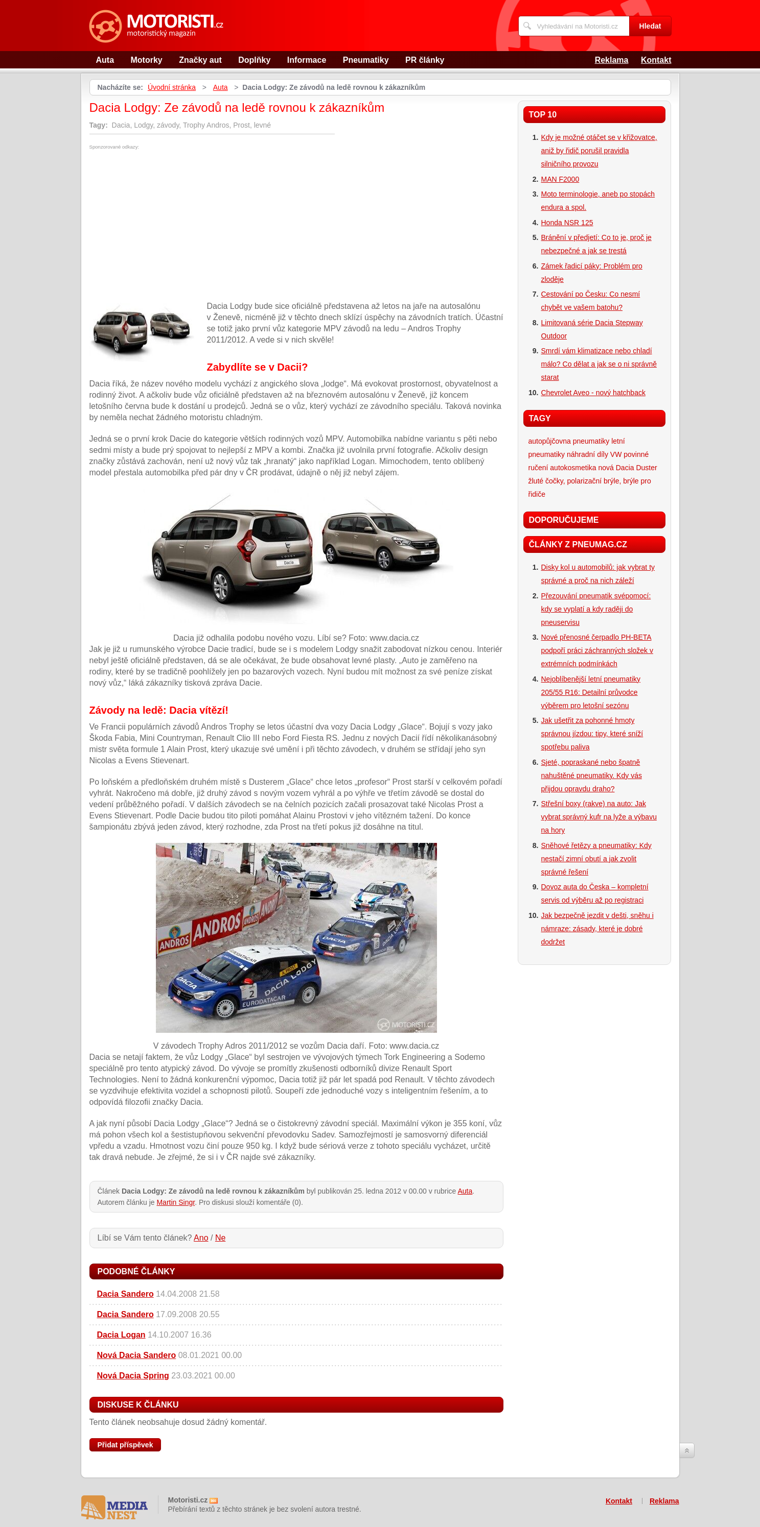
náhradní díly (587, 454)
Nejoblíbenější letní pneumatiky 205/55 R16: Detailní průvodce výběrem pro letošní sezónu (591, 692)
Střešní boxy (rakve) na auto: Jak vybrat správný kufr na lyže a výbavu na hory (599, 816)
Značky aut (200, 60)
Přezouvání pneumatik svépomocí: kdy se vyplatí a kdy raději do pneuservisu (596, 609)
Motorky (147, 60)
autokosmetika (573, 468)
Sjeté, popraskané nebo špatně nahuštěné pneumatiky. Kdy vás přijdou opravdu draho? (591, 775)
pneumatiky (591, 441)
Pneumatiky (366, 60)
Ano (201, 1237)
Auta (105, 60)
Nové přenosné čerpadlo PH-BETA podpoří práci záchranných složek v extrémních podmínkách (597, 650)
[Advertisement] (175, 226)
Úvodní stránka (172, 87)
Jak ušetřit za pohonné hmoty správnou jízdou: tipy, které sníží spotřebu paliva (592, 733)
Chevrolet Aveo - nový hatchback (593, 393)
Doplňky (254, 60)
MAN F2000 (560, 179)
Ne (220, 1237)
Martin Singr (175, 1202)
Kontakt (656, 60)
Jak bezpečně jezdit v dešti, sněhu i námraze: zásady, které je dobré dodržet (597, 928)
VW (616, 454)
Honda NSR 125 (567, 223)
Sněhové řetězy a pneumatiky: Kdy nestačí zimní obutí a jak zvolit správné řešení (596, 858)
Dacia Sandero (125, 1294)
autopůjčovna (549, 441)
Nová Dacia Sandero (136, 1355)
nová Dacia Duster (627, 468)
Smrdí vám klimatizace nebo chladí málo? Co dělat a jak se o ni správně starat (599, 364)
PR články (424, 60)
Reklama (612, 60)
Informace (306, 60)
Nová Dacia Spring (133, 1375)
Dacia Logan (121, 1334)
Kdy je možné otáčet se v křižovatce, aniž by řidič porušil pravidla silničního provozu (599, 150)
